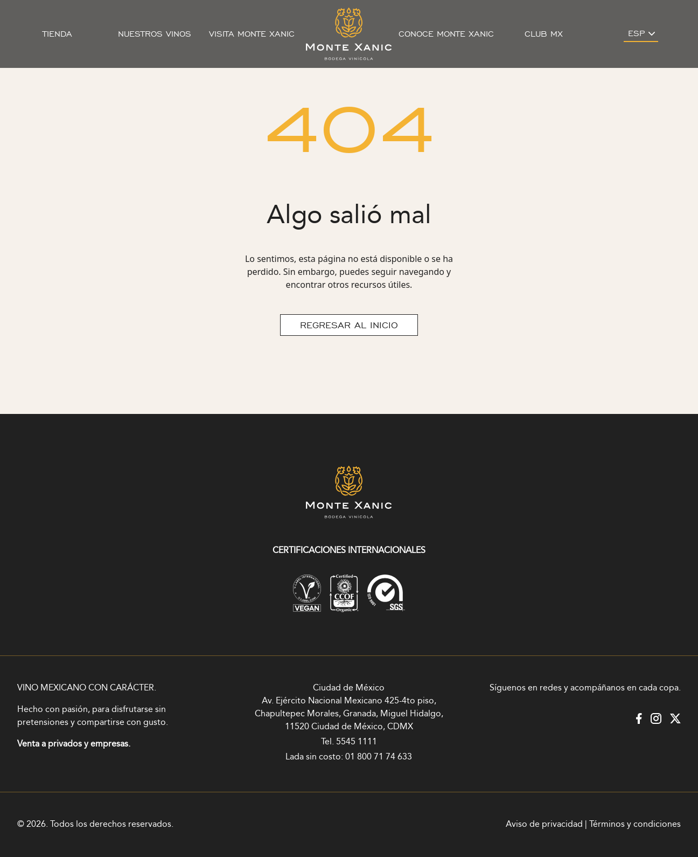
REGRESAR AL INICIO (349, 325)
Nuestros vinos (154, 34)
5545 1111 (356, 742)
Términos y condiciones (635, 824)
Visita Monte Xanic (252, 34)
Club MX (544, 34)
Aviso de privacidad (544, 824)
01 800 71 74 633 (378, 757)
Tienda (57, 34)
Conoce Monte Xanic (446, 34)
